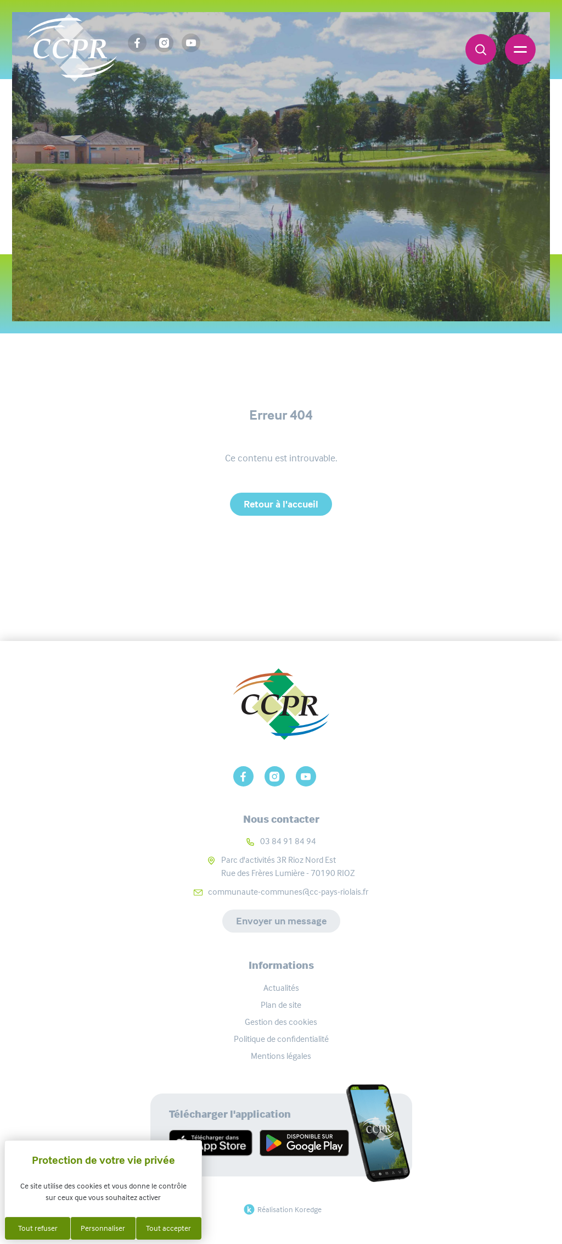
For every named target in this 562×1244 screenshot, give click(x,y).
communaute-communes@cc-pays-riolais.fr (288, 891)
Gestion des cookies (281, 1022)
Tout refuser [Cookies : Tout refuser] (38, 1228)
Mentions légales (281, 1056)
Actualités (281, 988)
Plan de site (281, 1005)
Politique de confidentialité (281, 1039)
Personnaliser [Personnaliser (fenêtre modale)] (103, 1228)
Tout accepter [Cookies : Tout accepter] (168, 1228)
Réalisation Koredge (281, 1209)
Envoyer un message (281, 921)
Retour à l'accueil (281, 504)
